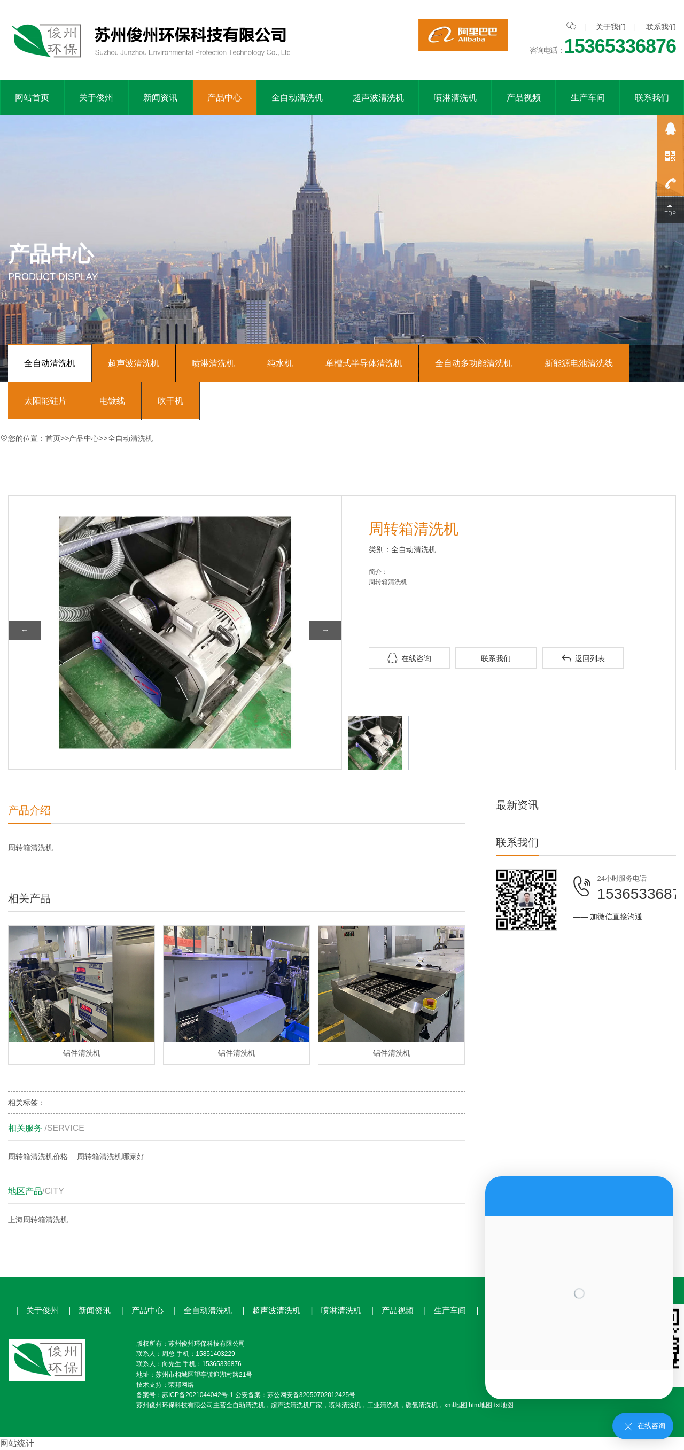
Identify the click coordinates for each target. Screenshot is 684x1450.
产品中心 (224, 97)
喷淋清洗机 (455, 97)
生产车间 (588, 97)
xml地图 (455, 1405)
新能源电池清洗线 (579, 363)
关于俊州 (96, 97)
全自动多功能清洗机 (473, 363)
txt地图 (504, 1405)
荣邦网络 (181, 1385)
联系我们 (661, 26)
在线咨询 (409, 658)
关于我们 (611, 26)
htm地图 (480, 1405)
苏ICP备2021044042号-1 (197, 1395)
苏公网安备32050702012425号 (311, 1395)
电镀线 (112, 400)
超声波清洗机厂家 (296, 1405)
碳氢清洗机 (422, 1405)
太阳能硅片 (45, 400)
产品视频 (524, 97)
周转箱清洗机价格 (38, 1156)
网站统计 (17, 1443)
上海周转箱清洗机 (38, 1219)
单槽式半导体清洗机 (363, 363)
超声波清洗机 (378, 97)
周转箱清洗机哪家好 (110, 1156)
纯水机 (280, 363)
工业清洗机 (383, 1405)
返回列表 (583, 658)
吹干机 (170, 400)
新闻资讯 (160, 97)
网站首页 (32, 97)
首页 (52, 438)
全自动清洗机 (297, 97)
